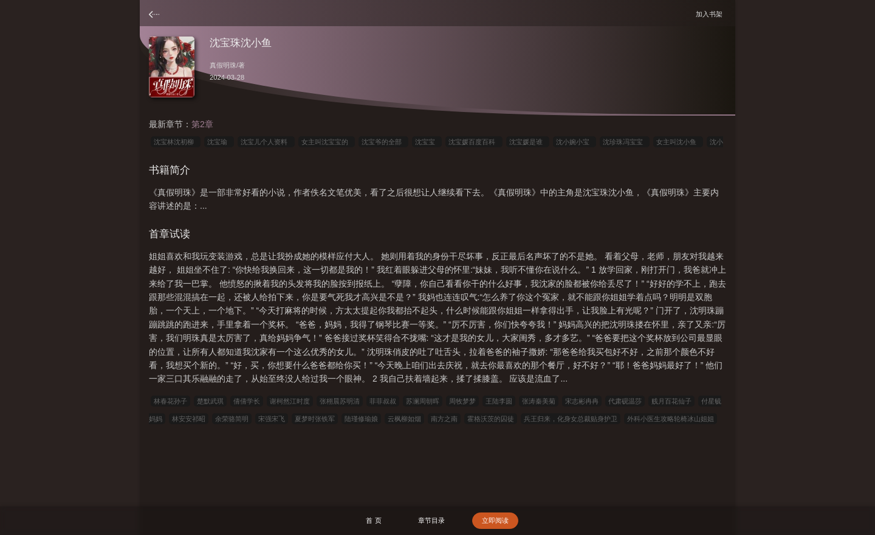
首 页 (373, 520)
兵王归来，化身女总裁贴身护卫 (570, 418)
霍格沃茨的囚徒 (490, 418)
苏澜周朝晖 (422, 401)
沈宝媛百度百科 (473, 141)
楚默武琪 (210, 401)
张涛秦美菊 (538, 401)
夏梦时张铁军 (315, 418)
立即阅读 (495, 520)
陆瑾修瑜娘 (361, 418)
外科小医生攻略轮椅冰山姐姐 (670, 418)
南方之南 (444, 418)
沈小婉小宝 (574, 141)
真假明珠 (223, 65)
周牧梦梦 (462, 401)
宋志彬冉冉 (582, 401)
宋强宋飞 (271, 418)
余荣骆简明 (232, 418)
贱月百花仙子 (671, 401)
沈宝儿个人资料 (266, 141)
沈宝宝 (427, 141)
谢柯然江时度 (290, 401)
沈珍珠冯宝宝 (625, 141)
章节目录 (431, 520)
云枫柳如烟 (404, 418)
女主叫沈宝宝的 (326, 141)
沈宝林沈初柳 (175, 141)
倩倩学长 (246, 401)
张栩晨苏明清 (340, 401)
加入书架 (711, 13)
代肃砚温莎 (625, 401)
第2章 (202, 124)
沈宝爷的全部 (383, 141)
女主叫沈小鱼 (678, 141)
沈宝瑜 (219, 141)
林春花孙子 (170, 401)
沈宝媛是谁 (527, 141)
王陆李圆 (499, 401)
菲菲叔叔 (382, 401)
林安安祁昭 (188, 418)
